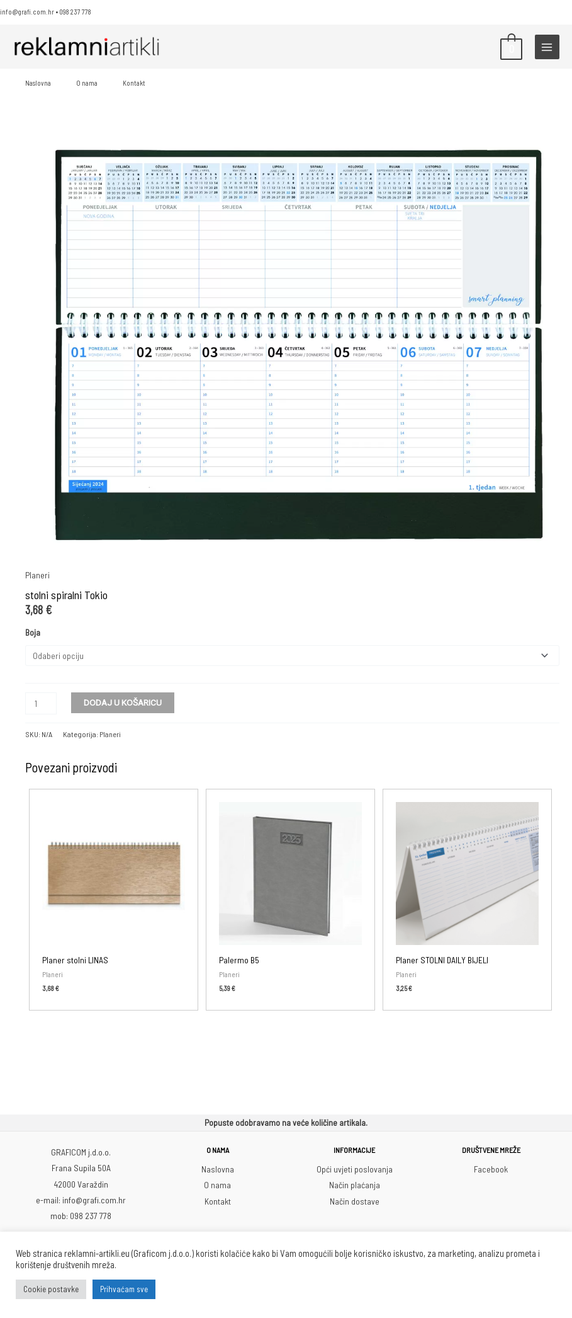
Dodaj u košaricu (123, 701)
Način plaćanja (354, 1183)
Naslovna (38, 83)
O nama (87, 83)
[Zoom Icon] (292, 344)
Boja (32, 632)
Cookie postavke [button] (51, 1289)
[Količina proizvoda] (41, 702)
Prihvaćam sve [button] (124, 1289)
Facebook (491, 1167)
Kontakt (134, 83)
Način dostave (354, 1200)
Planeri (37, 575)
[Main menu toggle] (547, 47)
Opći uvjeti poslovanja (355, 1167)
